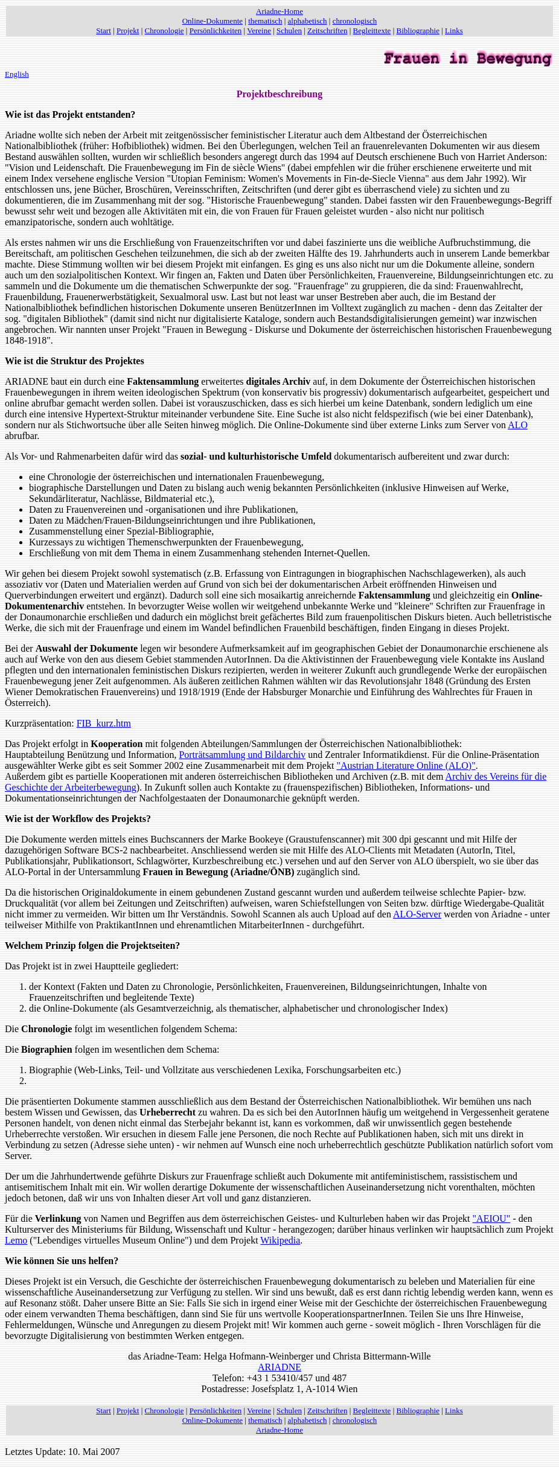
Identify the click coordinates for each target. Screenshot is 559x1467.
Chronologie (164, 30)
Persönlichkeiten (216, 30)
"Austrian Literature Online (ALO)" (405, 765)
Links (454, 30)
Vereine (259, 30)
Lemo (16, 1240)
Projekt (128, 30)
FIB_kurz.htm (104, 723)
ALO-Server (417, 914)
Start (103, 30)
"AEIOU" (492, 1218)
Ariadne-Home (279, 11)
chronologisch (355, 20)
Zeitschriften (327, 30)
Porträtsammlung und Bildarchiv (242, 755)
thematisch (265, 20)
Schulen (289, 30)
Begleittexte (372, 30)
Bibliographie (418, 30)
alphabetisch (307, 20)
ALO (518, 425)
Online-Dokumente (212, 20)
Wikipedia (280, 1240)
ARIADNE (279, 1367)
